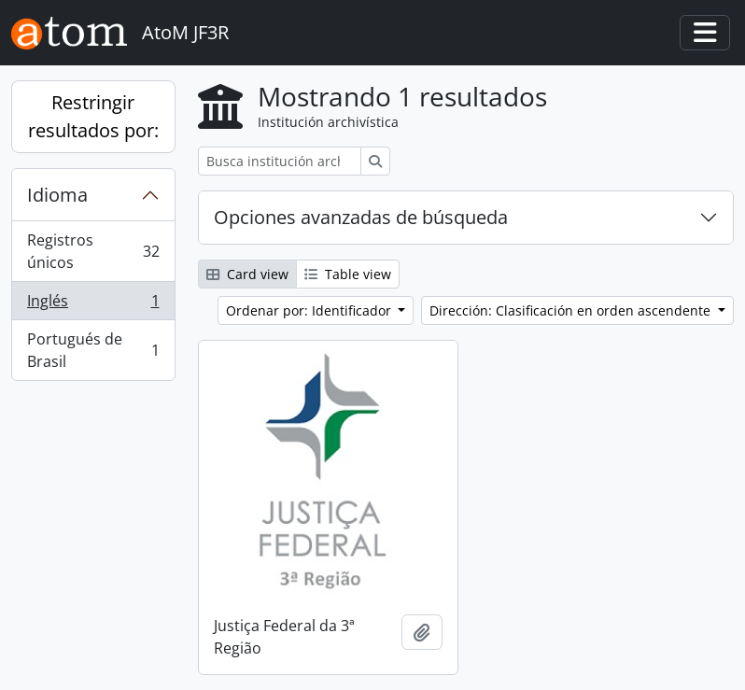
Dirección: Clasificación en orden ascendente (571, 310)
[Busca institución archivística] (279, 161)
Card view (247, 274)
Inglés (93, 304)
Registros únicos (93, 251)
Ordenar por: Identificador (310, 310)
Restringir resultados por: (93, 116)
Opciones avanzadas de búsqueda (361, 217)
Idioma (57, 194)
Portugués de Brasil (93, 350)
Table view (347, 274)
